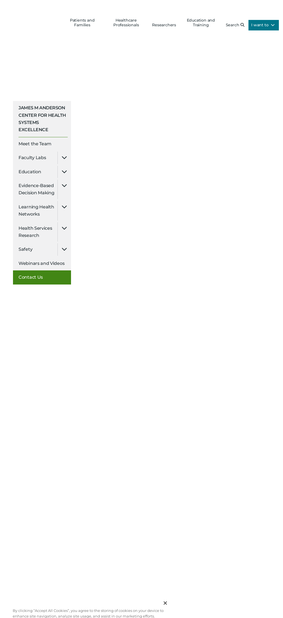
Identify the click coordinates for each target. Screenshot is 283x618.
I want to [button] (263, 24)
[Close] (165, 606)
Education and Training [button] (201, 23)
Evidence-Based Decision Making (36, 189)
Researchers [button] (164, 24)
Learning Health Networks (36, 210)
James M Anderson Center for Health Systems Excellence (42, 118)
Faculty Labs (32, 157)
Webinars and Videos (41, 263)
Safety (25, 249)
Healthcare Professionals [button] (126, 23)
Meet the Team (35, 143)
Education (30, 171)
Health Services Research (35, 232)
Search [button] (235, 24)
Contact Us (31, 277)
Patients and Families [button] (82, 23)
